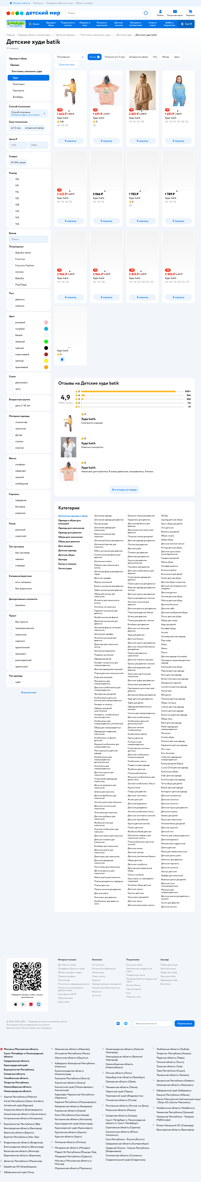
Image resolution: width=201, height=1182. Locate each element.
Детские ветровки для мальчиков (105, 786)
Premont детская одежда (173, 741)
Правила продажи (67, 976)
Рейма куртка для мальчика (107, 877)
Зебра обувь (167, 539)
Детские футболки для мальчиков (105, 796)
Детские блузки (135, 639)
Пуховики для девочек (139, 567)
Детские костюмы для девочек (138, 629)
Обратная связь (65, 998)
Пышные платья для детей (140, 536)
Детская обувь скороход (173, 582)
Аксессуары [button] (65, 568)
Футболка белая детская (139, 831)
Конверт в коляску (103, 704)
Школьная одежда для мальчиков (104, 528)
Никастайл (166, 691)
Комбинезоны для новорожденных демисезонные (103, 759)
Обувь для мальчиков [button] (70, 537)
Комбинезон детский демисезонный (138, 722)
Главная (10, 34)
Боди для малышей (103, 677)
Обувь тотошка (168, 703)
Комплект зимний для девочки (138, 603)
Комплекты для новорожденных (102, 767)
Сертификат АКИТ (67, 994)
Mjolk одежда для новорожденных (169, 728)
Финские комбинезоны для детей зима (141, 778)
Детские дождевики (137, 807)
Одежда (14, 65)
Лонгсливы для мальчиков (107, 867)
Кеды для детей (168, 624)
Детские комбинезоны (139, 717)
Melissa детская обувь (171, 600)
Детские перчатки (170, 863)
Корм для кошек (168, 968)
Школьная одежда (103, 515)
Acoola (164, 632)
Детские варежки (169, 839)
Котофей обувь (168, 628)
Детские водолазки (137, 803)
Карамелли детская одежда (174, 745)
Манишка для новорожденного (169, 891)
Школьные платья (102, 561)
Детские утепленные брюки (141, 856)
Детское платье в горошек (140, 659)
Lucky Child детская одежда (174, 767)
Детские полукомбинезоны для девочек (141, 648)
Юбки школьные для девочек (108, 551)
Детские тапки (135, 901)
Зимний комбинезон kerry (141, 811)
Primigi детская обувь (171, 547)
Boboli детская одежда (172, 787)
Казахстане (34, 1028)
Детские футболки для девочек (139, 524)
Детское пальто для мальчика (108, 835)
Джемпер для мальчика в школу (106, 645)
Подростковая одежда (138, 765)
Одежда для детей (102, 659)
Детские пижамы (169, 811)
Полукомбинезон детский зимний (141, 843)
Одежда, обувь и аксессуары (34, 34)
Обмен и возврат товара (70, 972)
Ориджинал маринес (171, 683)
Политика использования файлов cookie (70, 989)
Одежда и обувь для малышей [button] (69, 522)
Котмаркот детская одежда (174, 791)
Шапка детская (168, 847)
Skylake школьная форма (106, 617)
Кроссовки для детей (138, 897)
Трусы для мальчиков (171, 819)
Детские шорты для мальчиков (103, 851)
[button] (186, 24)
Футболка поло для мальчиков (103, 824)
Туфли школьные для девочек (108, 590)
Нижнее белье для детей (173, 823)
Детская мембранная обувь (174, 612)
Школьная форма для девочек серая (108, 572)
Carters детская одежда (172, 711)
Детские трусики (169, 827)
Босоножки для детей (171, 574)
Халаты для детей (169, 815)
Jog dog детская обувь (171, 519)
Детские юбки (101, 893)
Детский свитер (136, 852)
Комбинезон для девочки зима (106, 902)
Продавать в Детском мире (71, 968)
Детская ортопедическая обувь (140, 869)
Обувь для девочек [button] (69, 541)
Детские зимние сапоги (172, 543)
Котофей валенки (169, 566)
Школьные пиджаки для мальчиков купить (139, 836)
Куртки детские (135, 738)
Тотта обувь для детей (171, 783)
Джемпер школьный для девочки (106, 622)
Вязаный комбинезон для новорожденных (106, 745)
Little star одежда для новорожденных (171, 758)
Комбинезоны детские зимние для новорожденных (108, 699)
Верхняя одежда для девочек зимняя (141, 588)
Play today (166, 640)
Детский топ (167, 831)
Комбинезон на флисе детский (105, 739)
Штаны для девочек (137, 616)
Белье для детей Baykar (172, 763)
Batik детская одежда (171, 723)
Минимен (166, 733)
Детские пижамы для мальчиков (104, 840)
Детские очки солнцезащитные (169, 884)
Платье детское (101, 885)
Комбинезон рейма (137, 734)
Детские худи (124, 34)
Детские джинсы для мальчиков (104, 872)
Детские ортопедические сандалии (173, 587)
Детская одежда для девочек (141, 540)
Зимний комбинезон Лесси (141, 783)
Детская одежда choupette (174, 656)
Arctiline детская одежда (173, 779)
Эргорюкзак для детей (105, 694)
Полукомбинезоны (137, 773)
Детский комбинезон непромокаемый (138, 756)
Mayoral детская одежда (172, 671)
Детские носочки (169, 803)
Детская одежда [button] (67, 550)
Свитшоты (18, 90)
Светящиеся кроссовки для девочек (141, 689)
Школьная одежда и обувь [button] (73, 516)
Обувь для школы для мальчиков (104, 595)
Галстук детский (169, 871)
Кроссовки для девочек (139, 684)
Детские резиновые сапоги (141, 905)
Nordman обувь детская (139, 885)
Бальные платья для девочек (141, 515)
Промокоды (64, 980)
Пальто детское (135, 827)
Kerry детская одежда (171, 675)
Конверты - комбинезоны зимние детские (106, 716)
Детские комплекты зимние (141, 815)
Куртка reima (134, 787)
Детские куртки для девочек (141, 643)
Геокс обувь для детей (171, 523)
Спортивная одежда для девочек (139, 578)
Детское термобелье (138, 819)
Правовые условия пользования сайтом (47, 1021)
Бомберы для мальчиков (106, 846)
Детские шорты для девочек (141, 594)
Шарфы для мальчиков (172, 875)
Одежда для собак (169, 980)
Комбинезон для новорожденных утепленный (108, 722)
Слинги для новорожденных (141, 713)
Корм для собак (168, 976)
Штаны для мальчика (104, 792)
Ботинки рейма (168, 570)
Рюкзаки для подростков (173, 843)
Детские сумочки (169, 867)
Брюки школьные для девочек (109, 586)
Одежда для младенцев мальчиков (105, 732)
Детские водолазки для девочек (139, 668)
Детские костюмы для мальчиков (105, 807)
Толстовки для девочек (105, 897)
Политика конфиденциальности (74, 984)
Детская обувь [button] (66, 555)
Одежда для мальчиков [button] (71, 528)
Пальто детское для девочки (141, 583)
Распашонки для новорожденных (102, 682)
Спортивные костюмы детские (139, 749)
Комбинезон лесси (137, 761)
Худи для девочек (136, 635)
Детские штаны (135, 848)
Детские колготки (170, 799)
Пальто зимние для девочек (107, 889)
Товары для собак (168, 972)
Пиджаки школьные (104, 655)
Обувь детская (135, 860)
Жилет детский (135, 799)
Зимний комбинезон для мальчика (106, 830)
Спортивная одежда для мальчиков (105, 780)
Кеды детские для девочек (140, 699)
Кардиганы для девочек (139, 519)
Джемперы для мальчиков (106, 856)
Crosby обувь (167, 737)
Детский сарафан (102, 578)
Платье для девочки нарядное (108, 881)
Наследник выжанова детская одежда (175, 661)
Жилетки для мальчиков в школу (106, 601)
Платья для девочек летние (141, 620)
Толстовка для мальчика (105, 812)
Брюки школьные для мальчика (104, 535)
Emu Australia (167, 753)
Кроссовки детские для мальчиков (139, 675)
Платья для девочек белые (140, 612)
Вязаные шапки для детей (173, 879)
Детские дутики (169, 592)
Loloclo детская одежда (172, 707)
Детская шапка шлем (171, 855)
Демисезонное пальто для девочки (140, 531)
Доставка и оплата (67, 964)
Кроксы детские (136, 893)
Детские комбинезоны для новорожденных (107, 688)
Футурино (166, 695)
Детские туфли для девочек (141, 680)
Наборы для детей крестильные (103, 709)
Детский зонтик (169, 906)
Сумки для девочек (170, 902)
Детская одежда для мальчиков (103, 861)
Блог (128, 993)
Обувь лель (166, 719)
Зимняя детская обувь (171, 596)
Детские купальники (171, 795)
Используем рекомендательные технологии (28, 1024)
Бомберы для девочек (138, 624)
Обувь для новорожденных (107, 727)
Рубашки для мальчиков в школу (106, 566)
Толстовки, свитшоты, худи (95, 34)
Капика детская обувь (171, 667)
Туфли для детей (135, 703)
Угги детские (167, 527)
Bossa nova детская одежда (174, 715)
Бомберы (18, 97)
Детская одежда (65, 34)
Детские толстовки (137, 795)
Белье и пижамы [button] (67, 563)
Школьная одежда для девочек (109, 519)
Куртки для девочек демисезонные (137, 561)
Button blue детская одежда (174, 679)
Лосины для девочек (138, 544)
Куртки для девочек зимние (141, 598)
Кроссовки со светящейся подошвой (140, 879)
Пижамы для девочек (138, 552)
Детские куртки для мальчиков (104, 773)
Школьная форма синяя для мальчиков (107, 628)
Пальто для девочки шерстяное (137, 654)
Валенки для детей (170, 531)
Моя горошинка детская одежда (106, 752)
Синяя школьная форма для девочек (107, 556)
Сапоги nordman (136, 875)
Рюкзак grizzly (101, 523)
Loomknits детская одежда (174, 687)
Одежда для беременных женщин (140, 708)
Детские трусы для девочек (174, 807)
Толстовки (19, 84)
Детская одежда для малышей (108, 669)
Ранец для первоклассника (174, 851)
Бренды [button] (62, 559)
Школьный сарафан (103, 634)
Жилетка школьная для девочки (105, 639)
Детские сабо (167, 608)
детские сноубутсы (137, 864)
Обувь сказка (167, 535)
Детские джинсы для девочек (142, 608)
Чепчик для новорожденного (175, 835)
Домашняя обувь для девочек (142, 695)
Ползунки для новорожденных (136, 743)
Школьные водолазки (104, 651)
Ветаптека (165, 984)
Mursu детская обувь (171, 616)
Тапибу (164, 515)
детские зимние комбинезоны (136, 728)
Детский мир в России (17, 1028)
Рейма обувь (167, 562)
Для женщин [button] (65, 546)
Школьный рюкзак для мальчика (105, 545)
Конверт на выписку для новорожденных (106, 664)
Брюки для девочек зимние (141, 663)
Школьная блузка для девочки (108, 540)
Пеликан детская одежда (173, 699)
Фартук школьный (103, 582)
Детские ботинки (169, 604)
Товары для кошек (169, 964)
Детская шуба (134, 548)
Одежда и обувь (18, 58)
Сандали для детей (170, 558)
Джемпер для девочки (138, 556)
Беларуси (47, 1028)
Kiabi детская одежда (171, 775)
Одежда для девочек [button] (70, 532)
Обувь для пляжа (169, 620)
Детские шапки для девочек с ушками (175, 897)
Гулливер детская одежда (173, 636)
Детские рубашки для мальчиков (104, 817)
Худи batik (88, 419)
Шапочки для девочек (171, 859)
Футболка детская (136, 769)
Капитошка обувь (169, 771)
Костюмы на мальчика (105, 607)
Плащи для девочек (137, 791)
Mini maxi (166, 749)
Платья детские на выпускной (108, 673)
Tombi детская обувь (171, 578)
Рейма (164, 648)
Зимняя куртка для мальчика (107, 802)
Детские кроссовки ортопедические (171, 552)
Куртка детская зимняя (139, 823)
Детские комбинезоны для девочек (141, 572)
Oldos (164, 644)
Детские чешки (135, 889)
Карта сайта (63, 1001)
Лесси (164, 652)
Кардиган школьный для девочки (106, 612)
